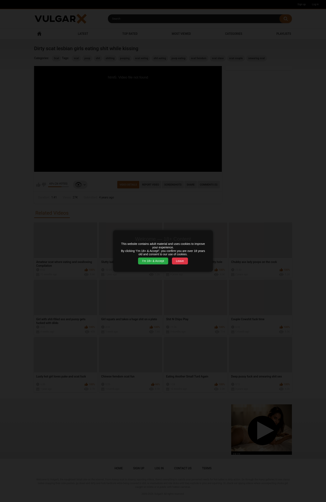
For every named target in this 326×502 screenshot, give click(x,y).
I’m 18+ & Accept (153, 261)
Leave (180, 261)
